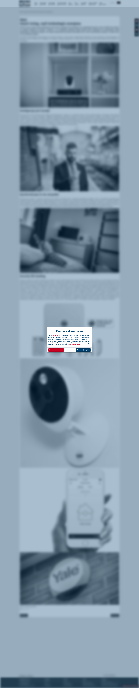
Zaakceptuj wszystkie (83, 350)
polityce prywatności (75, 345)
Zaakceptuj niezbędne (56, 350)
